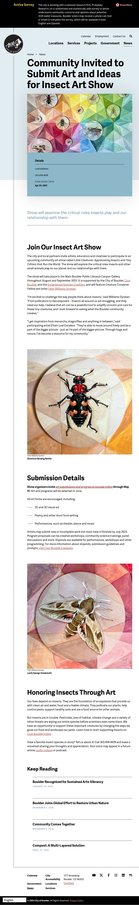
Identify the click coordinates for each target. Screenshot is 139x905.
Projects (90, 43)
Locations (56, 43)
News (128, 43)
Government (110, 43)
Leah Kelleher (41, 168)
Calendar (86, 36)
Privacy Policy (76, 900)
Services (73, 43)
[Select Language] (14, 900)
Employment (102, 36)
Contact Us (119, 36)
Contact (69, 883)
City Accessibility (52, 877)
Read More (126, 5)
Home (30, 54)
